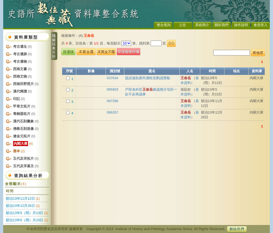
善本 (19, 151)
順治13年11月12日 (20, 198)
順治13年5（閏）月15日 (24, 220)
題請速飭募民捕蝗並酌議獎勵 (147, 78)
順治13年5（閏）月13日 (24, 213)
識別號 (115, 71)
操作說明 (241, 25)
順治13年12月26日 (20, 206)
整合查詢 (164, 25)
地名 (236, 71)
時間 (212, 71)
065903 (112, 89)
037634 (112, 78)
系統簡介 (202, 25)
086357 (112, 112)
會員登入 (260, 25)
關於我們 (221, 25)
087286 (112, 101)
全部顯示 (16, 184)
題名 (151, 71)
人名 (189, 71)
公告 (182, 25)
